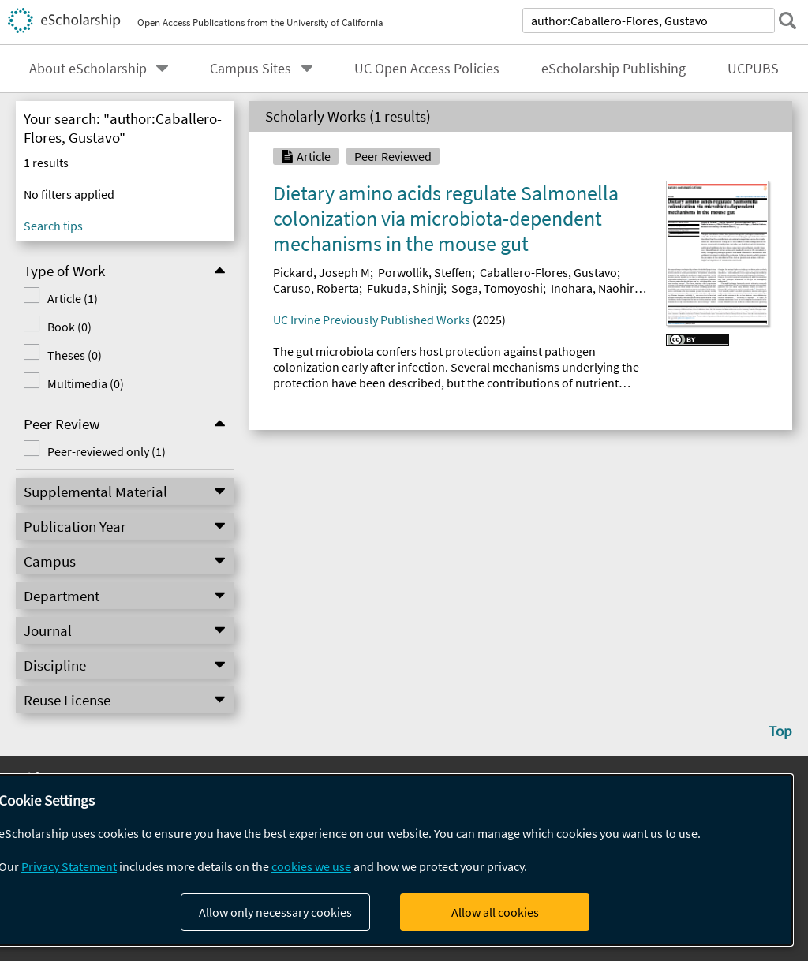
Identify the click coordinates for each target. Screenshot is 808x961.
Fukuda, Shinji (405, 288)
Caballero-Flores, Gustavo (548, 272)
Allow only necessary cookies (275, 912)
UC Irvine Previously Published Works (371, 319)
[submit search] (787, 20)
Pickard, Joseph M (321, 272)
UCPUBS (753, 68)
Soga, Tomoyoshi (497, 288)
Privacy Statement (69, 866)
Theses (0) (74, 355)
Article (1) (72, 298)
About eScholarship (88, 68)
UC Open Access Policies (426, 68)
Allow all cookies (495, 912)
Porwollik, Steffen (425, 272)
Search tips (53, 226)
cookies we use (311, 866)
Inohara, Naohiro (596, 288)
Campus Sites (250, 68)
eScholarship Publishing (613, 68)
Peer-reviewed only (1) (106, 451)
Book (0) (69, 327)
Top (780, 730)
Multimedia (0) (85, 383)
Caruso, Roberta (316, 288)
